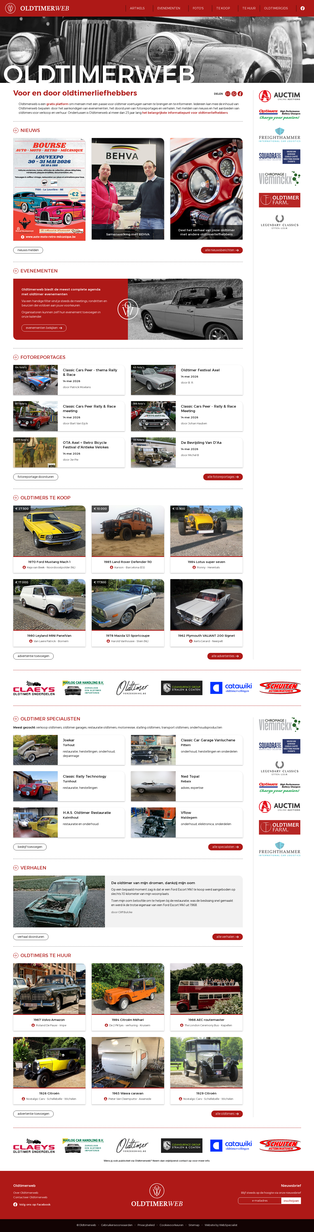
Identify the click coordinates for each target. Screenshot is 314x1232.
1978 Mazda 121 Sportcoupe (128, 636)
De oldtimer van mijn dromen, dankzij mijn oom (153, 883)
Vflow (186, 813)
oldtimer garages (75, 727)
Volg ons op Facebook (35, 1204)
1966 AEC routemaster (206, 1020)
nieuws (203, 108)
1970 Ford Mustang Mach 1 (49, 562)
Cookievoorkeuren (171, 1225)
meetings (80, 301)
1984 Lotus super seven (206, 562)
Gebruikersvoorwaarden (116, 1225)
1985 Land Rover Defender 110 (128, 562)
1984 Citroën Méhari (128, 1020)
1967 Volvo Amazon (49, 1020)
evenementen (98, 108)
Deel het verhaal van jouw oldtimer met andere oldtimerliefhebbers (206, 232)
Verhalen (33, 868)
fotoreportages (147, 108)
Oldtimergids (276, 8)
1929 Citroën (206, 1093)
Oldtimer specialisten (50, 719)
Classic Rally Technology (84, 776)
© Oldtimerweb (86, 1225)
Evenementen (168, 8)
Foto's (198, 8)
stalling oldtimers (148, 727)
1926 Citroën (49, 1093)
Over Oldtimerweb (25, 1192)
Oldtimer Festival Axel (200, 370)
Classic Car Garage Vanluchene (208, 740)
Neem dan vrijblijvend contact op (172, 1160)
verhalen (169, 108)
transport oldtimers (175, 727)
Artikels (137, 8)
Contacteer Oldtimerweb (30, 1197)
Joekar (69, 740)
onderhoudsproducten (206, 727)
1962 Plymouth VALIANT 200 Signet (206, 636)
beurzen (27, 305)
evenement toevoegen (81, 312)
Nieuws (30, 130)
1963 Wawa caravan (127, 1093)
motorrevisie (126, 727)
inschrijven (291, 1200)
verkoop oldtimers (49, 727)
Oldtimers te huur (45, 955)
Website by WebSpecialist (221, 1225)
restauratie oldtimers (102, 727)
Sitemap (194, 1225)
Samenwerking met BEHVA (128, 234)
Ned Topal (190, 776)
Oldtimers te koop (45, 498)
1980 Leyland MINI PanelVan (49, 636)
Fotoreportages (42, 357)
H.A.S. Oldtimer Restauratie (87, 813)
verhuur (61, 113)
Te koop (223, 8)
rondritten (96, 301)
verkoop (45, 113)
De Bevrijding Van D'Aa (201, 443)
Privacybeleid (146, 1225)
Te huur (249, 8)
